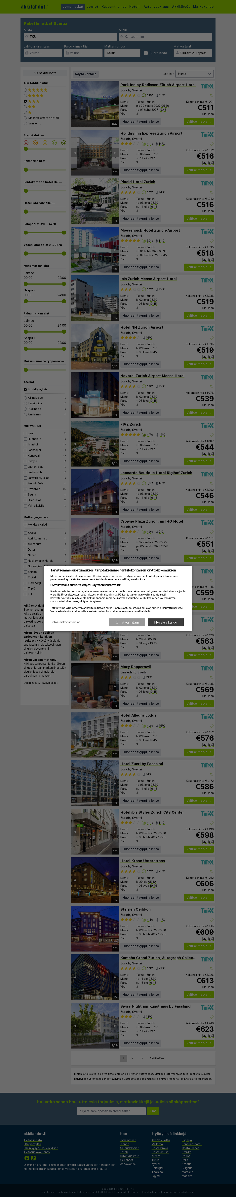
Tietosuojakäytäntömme (65, 622)
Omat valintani (127, 622)
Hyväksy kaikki (165, 622)
